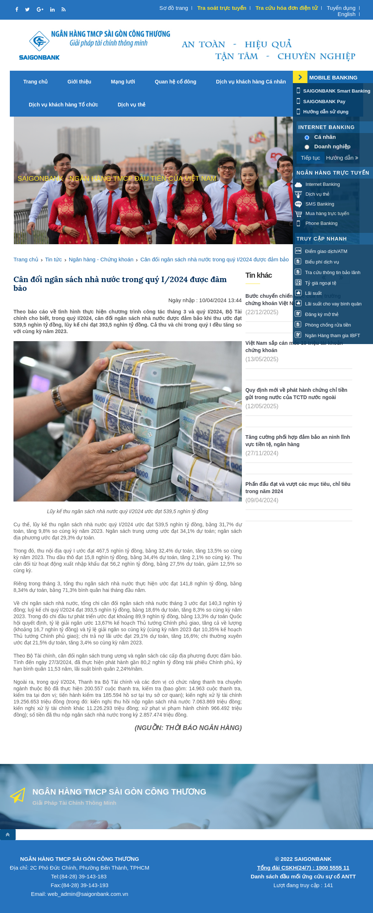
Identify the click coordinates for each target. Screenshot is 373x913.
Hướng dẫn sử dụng (322, 111)
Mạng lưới (123, 82)
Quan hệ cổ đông (175, 82)
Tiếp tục (310, 158)
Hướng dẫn (342, 158)
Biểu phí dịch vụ (317, 262)
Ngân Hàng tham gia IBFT (327, 335)
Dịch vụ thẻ (131, 105)
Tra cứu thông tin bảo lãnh (327, 272)
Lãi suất (308, 293)
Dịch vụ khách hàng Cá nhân (251, 82)
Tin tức (53, 259)
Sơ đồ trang (174, 8)
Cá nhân (325, 137)
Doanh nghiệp (332, 146)
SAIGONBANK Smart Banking (332, 91)
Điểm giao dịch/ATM (321, 251)
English (347, 14)
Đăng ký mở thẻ (316, 314)
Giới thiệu (79, 82)
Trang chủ (35, 82)
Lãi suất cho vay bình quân (328, 304)
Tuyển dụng (341, 8)
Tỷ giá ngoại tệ (315, 283)
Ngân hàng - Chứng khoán (101, 259)
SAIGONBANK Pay (320, 101)
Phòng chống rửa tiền (323, 325)
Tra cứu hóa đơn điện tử (286, 8)
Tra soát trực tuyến (222, 8)
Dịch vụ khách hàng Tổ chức (63, 105)
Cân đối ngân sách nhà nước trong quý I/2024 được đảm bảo (214, 259)
